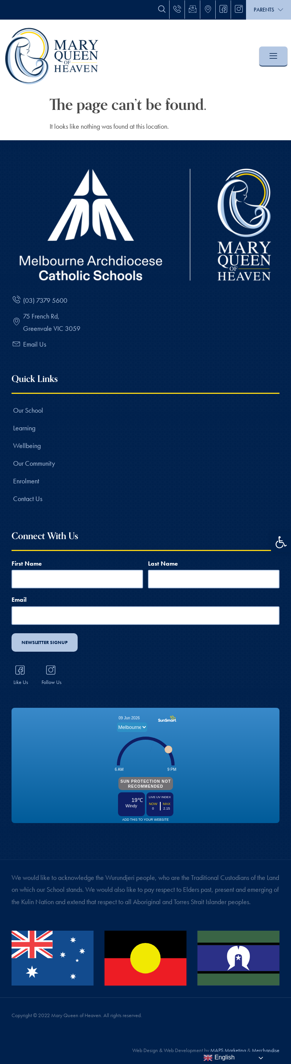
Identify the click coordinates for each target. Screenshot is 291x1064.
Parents (268, 10)
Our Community (34, 463)
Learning (24, 427)
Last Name (163, 563)
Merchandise (265, 1045)
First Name (27, 563)
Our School (28, 410)
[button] (281, 542)
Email (19, 598)
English (218, 1057)
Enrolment (26, 480)
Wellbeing (27, 445)
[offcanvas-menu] (273, 56)
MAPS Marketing (228, 1045)
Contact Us (27, 498)
